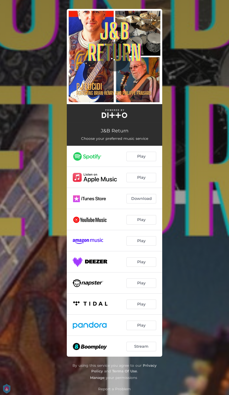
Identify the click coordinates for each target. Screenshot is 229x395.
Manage (97, 377)
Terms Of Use (124, 371)
